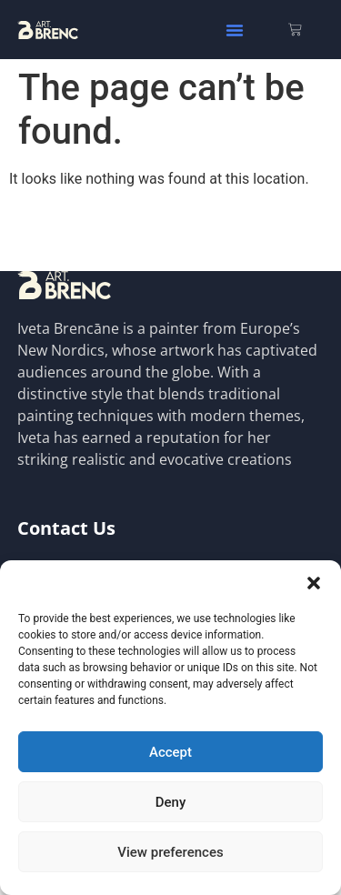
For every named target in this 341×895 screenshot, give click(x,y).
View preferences (170, 852)
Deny (170, 802)
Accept (170, 752)
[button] (314, 583)
